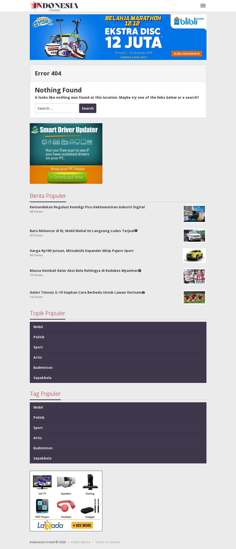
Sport (38, 347)
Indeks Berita (80, 542)
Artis (37, 357)
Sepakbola (42, 377)
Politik (39, 337)
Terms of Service (107, 542)
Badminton (43, 367)
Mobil (38, 326)
